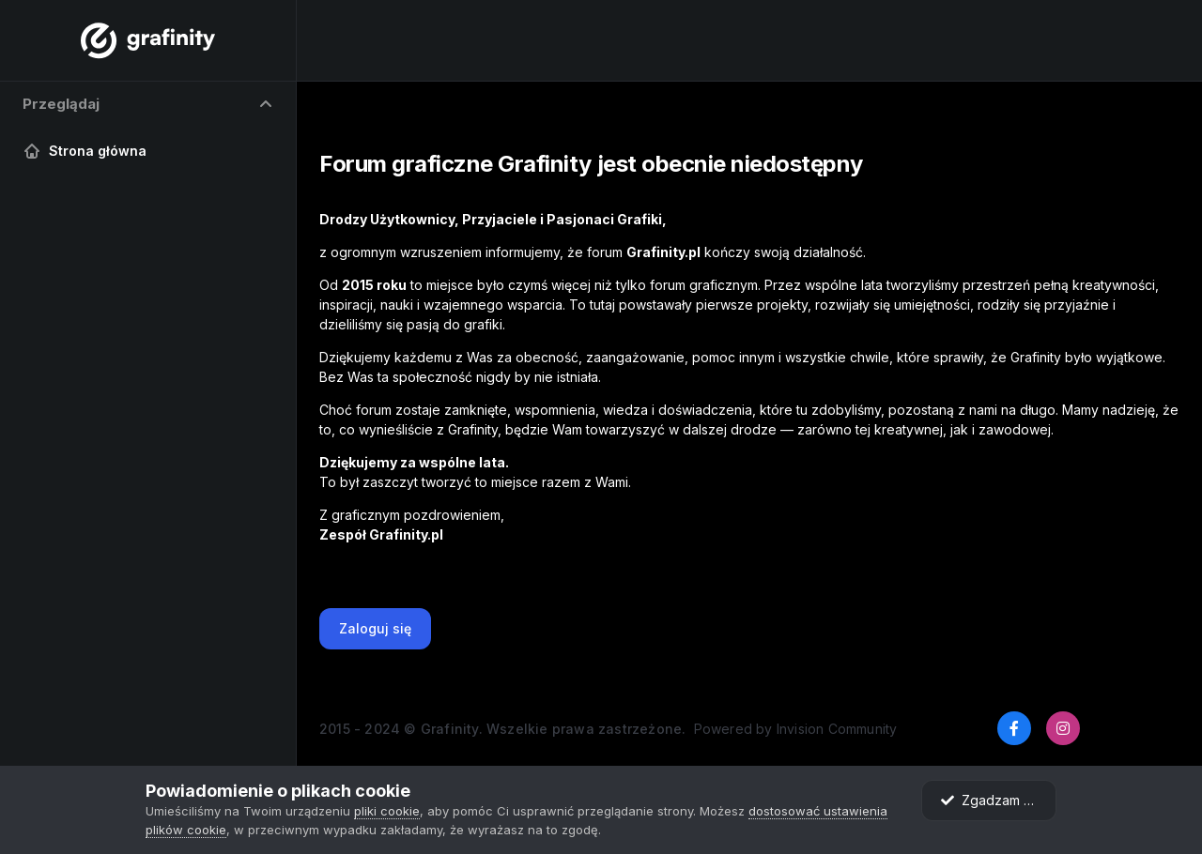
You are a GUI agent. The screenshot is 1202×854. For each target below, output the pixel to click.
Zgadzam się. (992, 800)
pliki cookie (387, 810)
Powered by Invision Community (796, 729)
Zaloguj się (375, 628)
